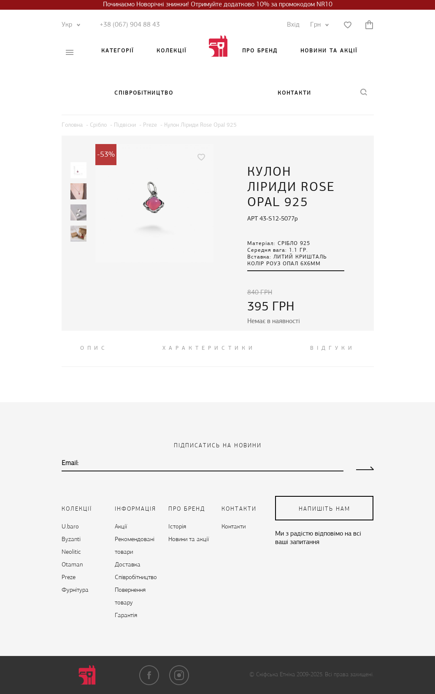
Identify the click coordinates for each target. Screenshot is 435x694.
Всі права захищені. (349, 675)
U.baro (70, 527)
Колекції (171, 51)
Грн (317, 25)
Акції (121, 527)
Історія (177, 527)
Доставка (127, 565)
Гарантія (126, 615)
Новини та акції (328, 51)
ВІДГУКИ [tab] (332, 348)
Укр (69, 25)
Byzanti (71, 539)
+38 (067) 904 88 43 (130, 25)
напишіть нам (324, 509)
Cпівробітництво (143, 93)
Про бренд (260, 51)
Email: (70, 463)
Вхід (293, 25)
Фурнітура (75, 590)
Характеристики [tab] (209, 348)
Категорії (117, 51)
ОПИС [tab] (94, 348)
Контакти (294, 93)
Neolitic (71, 552)
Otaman (72, 565)
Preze (69, 577)
